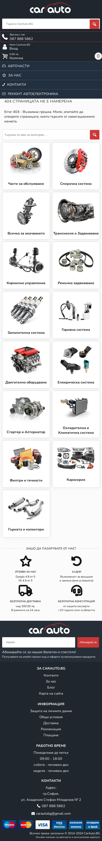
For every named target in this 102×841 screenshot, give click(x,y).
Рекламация (51, 729)
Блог (51, 687)
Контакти (16, 84)
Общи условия (51, 717)
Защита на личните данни (51, 711)
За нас (14, 75)
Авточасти (18, 66)
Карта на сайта (51, 693)
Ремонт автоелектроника (33, 94)
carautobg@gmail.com (53, 813)
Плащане (51, 735)
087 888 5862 (53, 806)
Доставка (51, 723)
